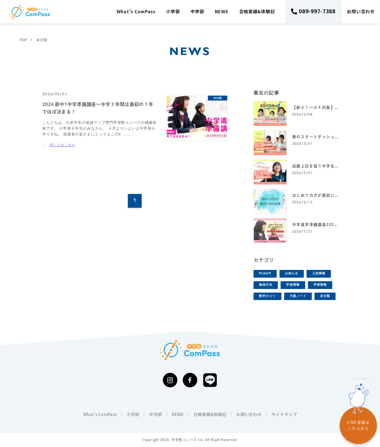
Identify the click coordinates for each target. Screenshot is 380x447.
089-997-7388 (317, 11)
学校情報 (292, 284)
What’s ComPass (136, 11)
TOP (23, 40)
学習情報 (320, 284)
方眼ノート (298, 296)
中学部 (197, 11)
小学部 (173, 11)
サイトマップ (284, 414)
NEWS (222, 11)
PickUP (265, 273)
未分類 (325, 296)
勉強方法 (265, 284)
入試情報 (318, 273)
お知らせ (291, 273)
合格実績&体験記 (257, 11)
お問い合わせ (361, 11)
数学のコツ (267, 296)
